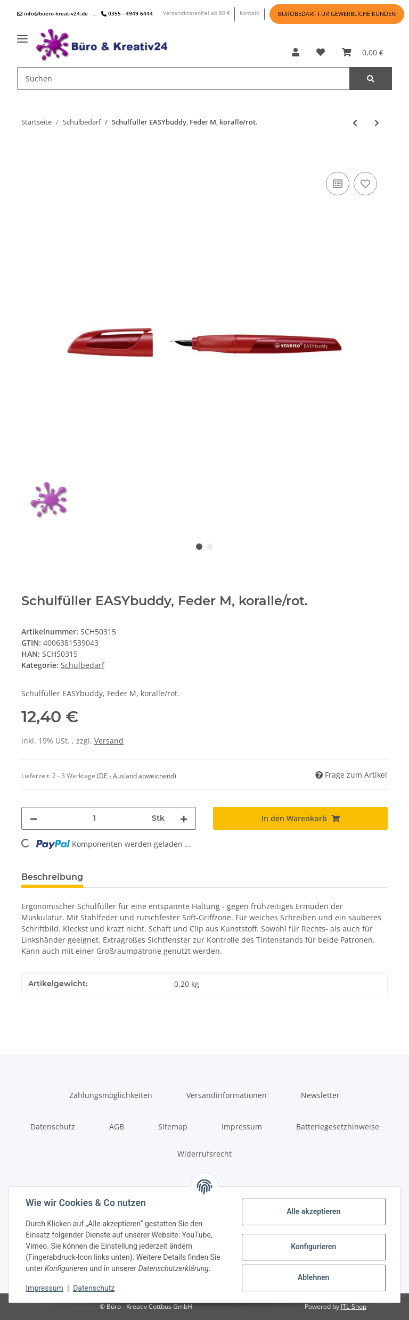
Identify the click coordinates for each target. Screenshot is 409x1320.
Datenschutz (52, 1126)
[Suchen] (183, 78)
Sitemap (172, 1126)
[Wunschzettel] (320, 52)
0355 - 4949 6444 (127, 13)
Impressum (242, 1126)
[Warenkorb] (362, 52)
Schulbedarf (82, 665)
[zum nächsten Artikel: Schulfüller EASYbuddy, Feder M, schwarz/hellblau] (377, 122)
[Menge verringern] (33, 818)
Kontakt (249, 12)
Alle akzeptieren (313, 1211)
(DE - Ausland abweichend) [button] (136, 775)
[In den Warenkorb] (29, 153)
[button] (295, 52)
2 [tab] (210, 546)
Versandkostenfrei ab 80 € (196, 12)
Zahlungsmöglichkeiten (110, 1095)
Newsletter (320, 1095)
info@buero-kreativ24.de (52, 13)
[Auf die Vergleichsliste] (337, 183)
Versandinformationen (226, 1095)
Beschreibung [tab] (52, 877)
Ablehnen (313, 1277)
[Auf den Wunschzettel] (365, 183)
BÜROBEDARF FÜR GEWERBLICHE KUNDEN (337, 14)
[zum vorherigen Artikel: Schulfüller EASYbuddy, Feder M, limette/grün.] (355, 122)
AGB (116, 1126)
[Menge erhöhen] (183, 818)
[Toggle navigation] (22, 35)
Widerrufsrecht (204, 1154)
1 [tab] (199, 546)
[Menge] (94, 818)
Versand (109, 741)
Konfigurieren (313, 1246)
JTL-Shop (353, 1306)
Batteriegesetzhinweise (337, 1126)
